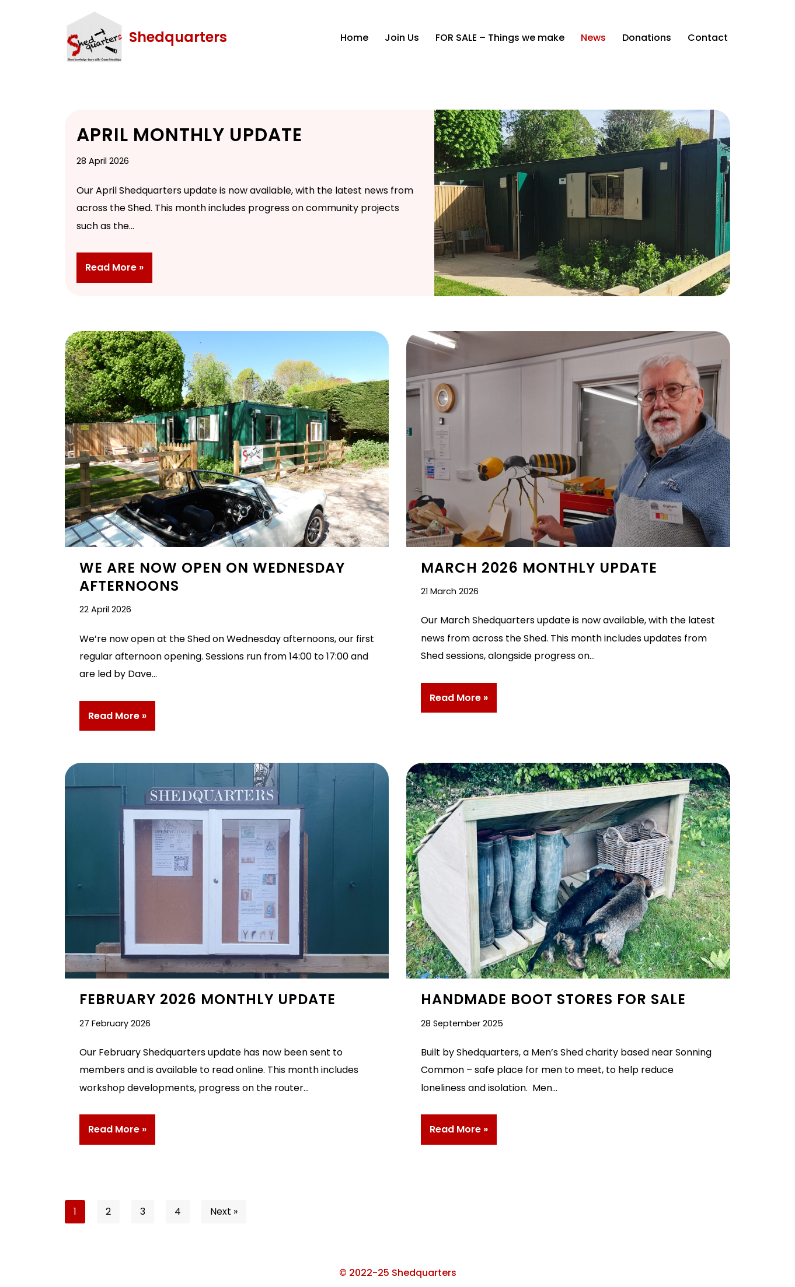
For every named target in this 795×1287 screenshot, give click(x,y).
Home (354, 37)
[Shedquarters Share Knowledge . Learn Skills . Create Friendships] (146, 37)
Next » (224, 1211)
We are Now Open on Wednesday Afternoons (212, 576)
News (593, 37)
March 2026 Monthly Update (539, 567)
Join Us (402, 37)
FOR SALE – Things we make (499, 37)
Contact (708, 37)
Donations (646, 37)
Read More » (110, 271)
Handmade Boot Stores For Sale (553, 999)
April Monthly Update (189, 135)
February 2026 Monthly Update (207, 999)
